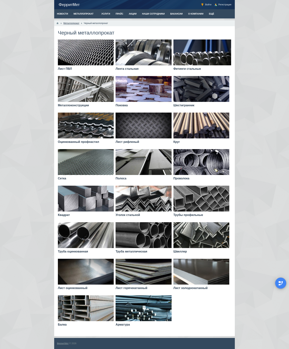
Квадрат (64, 214)
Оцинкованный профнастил (78, 141)
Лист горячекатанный (131, 288)
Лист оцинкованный (72, 288)
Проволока (181, 178)
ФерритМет (63, 343)
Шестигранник (183, 105)
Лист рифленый (127, 141)
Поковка (122, 105)
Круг (176, 141)
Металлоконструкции (73, 105)
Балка (62, 324)
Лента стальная (127, 68)
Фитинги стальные (187, 68)
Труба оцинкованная (73, 251)
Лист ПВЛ (65, 68)
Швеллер (180, 251)
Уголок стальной (128, 214)
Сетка (62, 178)
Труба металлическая (131, 251)
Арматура (123, 324)
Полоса (121, 178)
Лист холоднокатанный (190, 288)
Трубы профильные (188, 214)
